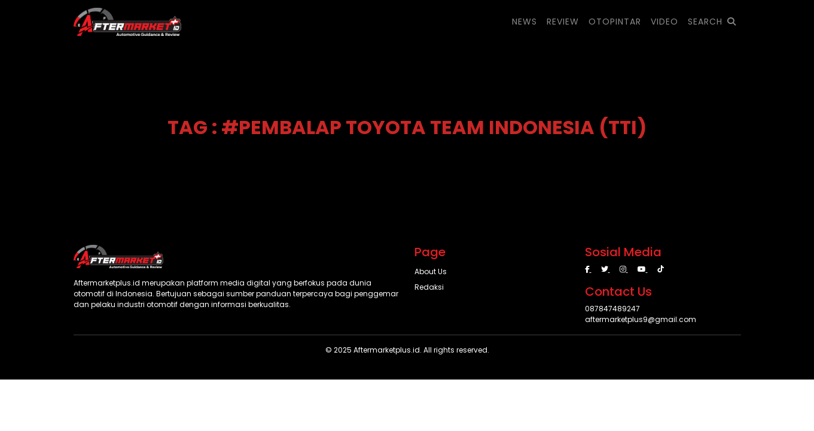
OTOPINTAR (615, 22)
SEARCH (712, 22)
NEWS (524, 22)
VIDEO (664, 22)
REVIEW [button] (563, 22)
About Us (430, 271)
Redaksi (429, 287)
